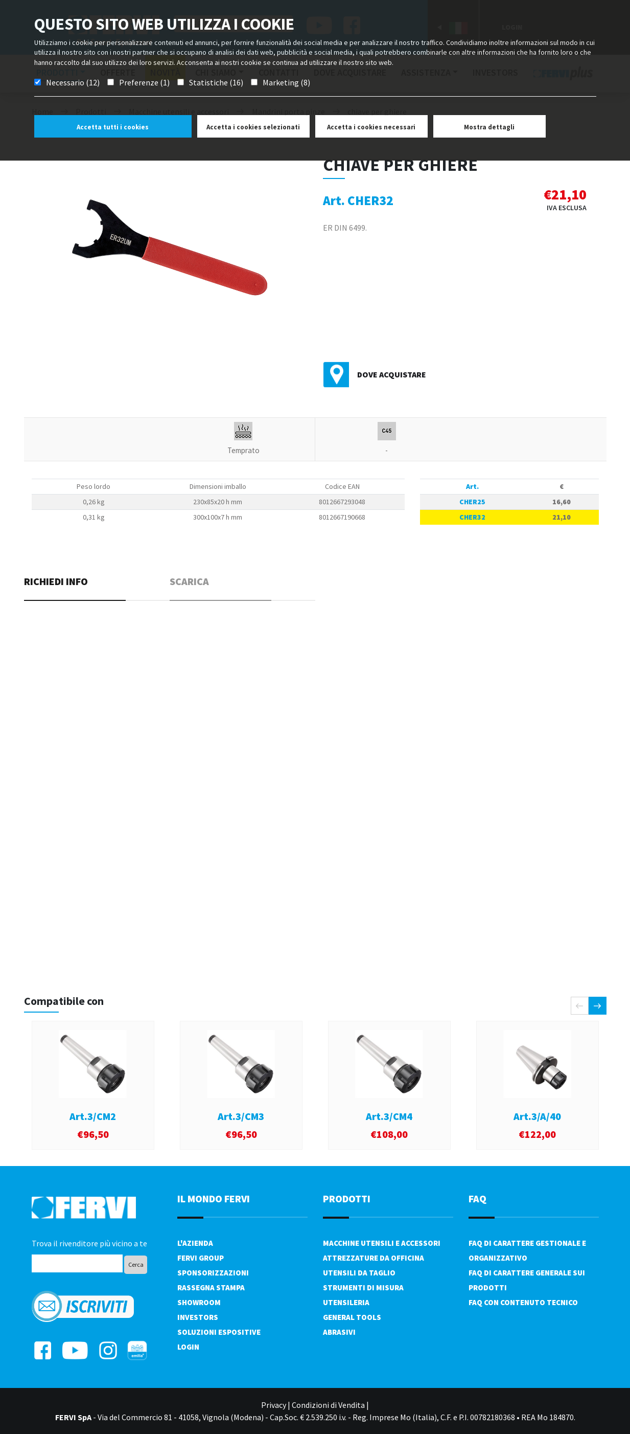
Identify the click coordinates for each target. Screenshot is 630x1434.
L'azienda (195, 1243)
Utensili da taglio (359, 1273)
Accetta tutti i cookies (113, 127)
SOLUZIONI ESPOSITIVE (219, 1332)
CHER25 (472, 501)
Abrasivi (339, 1332)
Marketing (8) (286, 82)
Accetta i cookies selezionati (253, 127)
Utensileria (346, 1302)
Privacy (273, 1405)
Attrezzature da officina (373, 1258)
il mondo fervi (213, 1198)
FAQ (477, 1198)
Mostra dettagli (489, 127)
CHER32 (472, 517)
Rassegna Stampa (211, 1287)
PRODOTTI (346, 1198)
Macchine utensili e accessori (381, 1243)
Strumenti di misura (363, 1287)
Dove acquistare (391, 374)
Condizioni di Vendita (328, 1405)
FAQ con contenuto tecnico (523, 1302)
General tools (352, 1317)
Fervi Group (200, 1258)
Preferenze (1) (144, 82)
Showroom (199, 1302)
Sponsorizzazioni (213, 1273)
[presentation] (580, 1006)
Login (188, 1347)
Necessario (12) (73, 82)
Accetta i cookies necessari (371, 127)
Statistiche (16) (216, 82)
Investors (197, 1317)
